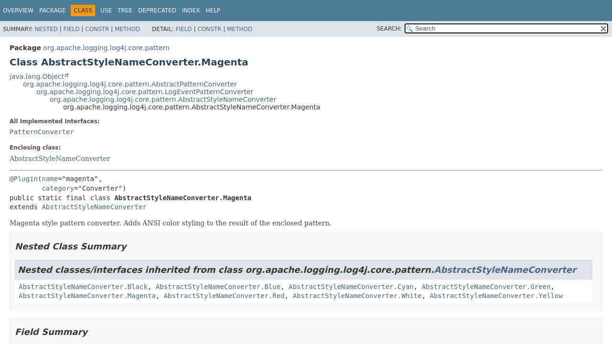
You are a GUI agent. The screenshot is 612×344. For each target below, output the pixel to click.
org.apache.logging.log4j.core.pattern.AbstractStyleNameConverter (163, 99)
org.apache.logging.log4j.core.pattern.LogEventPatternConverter (144, 92)
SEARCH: (389, 28)
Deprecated (157, 10)
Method (127, 29)
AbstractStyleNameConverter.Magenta (87, 296)
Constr (97, 29)
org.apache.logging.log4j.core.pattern (106, 48)
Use (106, 10)
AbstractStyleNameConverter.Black (83, 286)
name (50, 179)
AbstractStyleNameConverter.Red (224, 296)
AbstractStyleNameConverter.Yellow (496, 296)
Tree (125, 10)
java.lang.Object (37, 76)
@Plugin (24, 179)
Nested (45, 29)
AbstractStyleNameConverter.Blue (218, 286)
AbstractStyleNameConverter (60, 158)
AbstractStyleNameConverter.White (357, 296)
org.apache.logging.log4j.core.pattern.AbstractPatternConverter (130, 84)
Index (191, 10)
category (58, 188)
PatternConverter (42, 132)
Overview (18, 10)
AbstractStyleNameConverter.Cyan (351, 286)
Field (71, 29)
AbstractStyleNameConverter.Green (486, 286)
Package (52, 10)
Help (213, 10)
